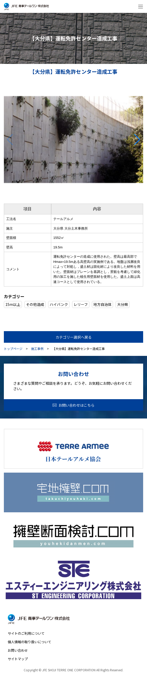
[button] (137, 139)
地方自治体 (102, 304)
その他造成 (35, 304)
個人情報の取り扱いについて (29, 641)
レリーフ (81, 304)
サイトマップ (18, 658)
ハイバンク (59, 304)
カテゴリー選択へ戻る (74, 337)
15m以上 (12, 304)
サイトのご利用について (26, 633)
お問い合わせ (18, 650)
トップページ (13, 348)
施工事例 (37, 348)
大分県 (122, 304)
